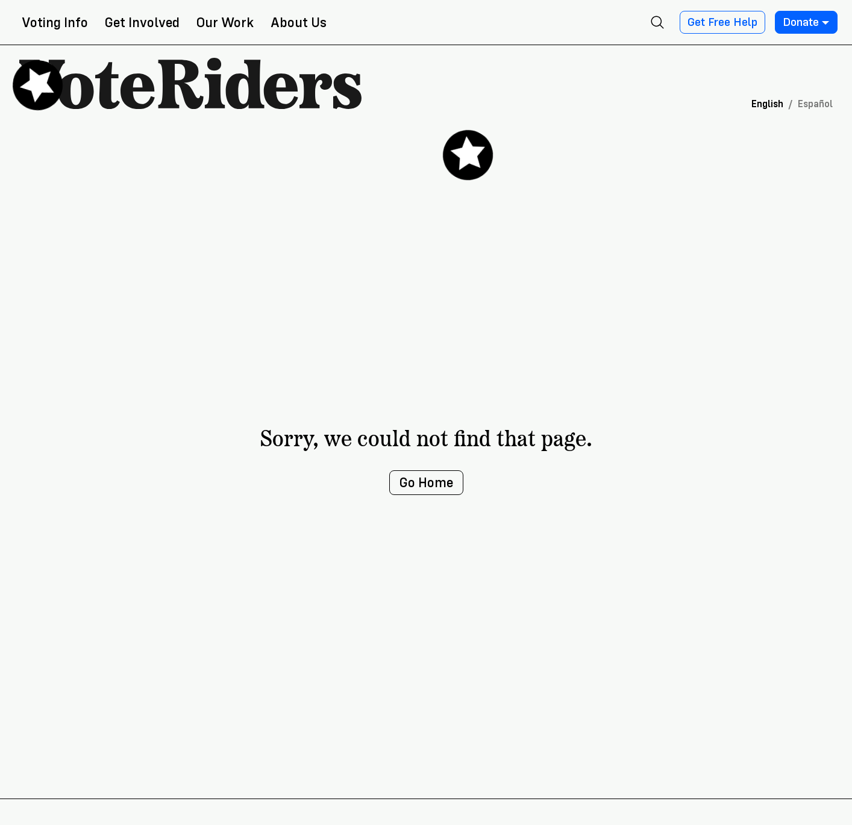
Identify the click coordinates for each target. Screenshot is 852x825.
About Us (299, 22)
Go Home (426, 482)
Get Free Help (722, 22)
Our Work (225, 22)
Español (815, 104)
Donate (806, 22)
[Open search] (657, 22)
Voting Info (55, 22)
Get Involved (142, 22)
